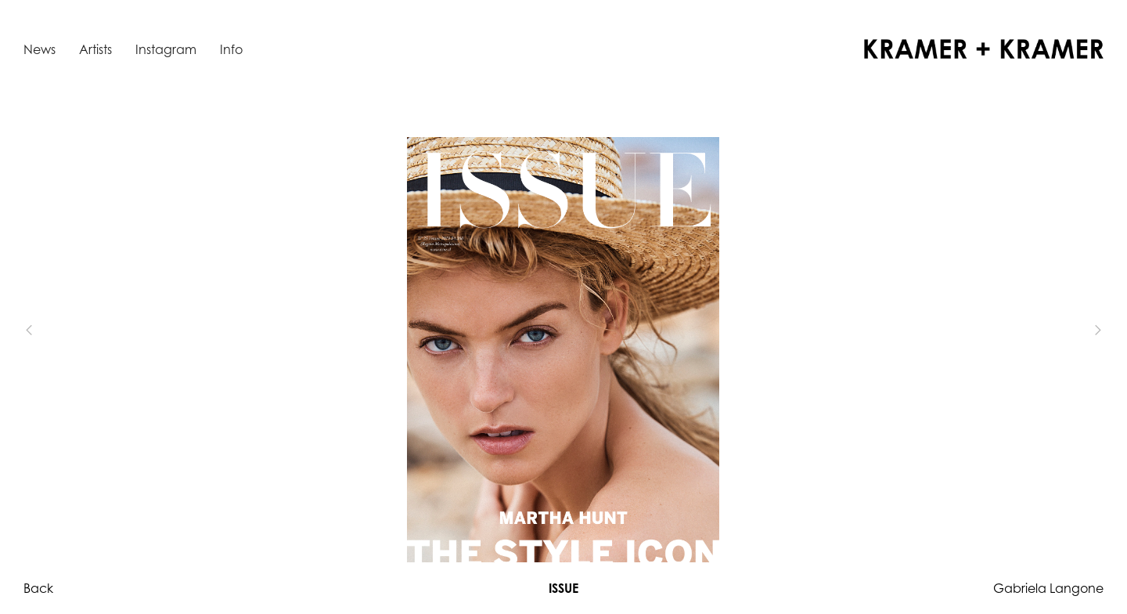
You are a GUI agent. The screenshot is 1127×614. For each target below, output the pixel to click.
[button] (54, 330)
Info (231, 49)
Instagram (165, 49)
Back (38, 588)
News (39, 49)
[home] (984, 49)
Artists (95, 49)
